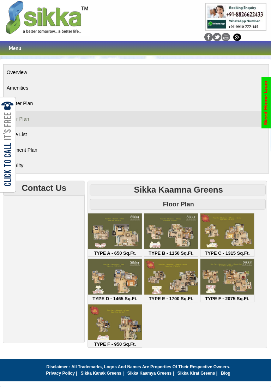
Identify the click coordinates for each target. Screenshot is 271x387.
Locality (15, 165)
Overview (17, 72)
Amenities (17, 88)
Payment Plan (22, 150)
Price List (17, 134)
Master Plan (20, 103)
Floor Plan (18, 119)
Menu (15, 48)
